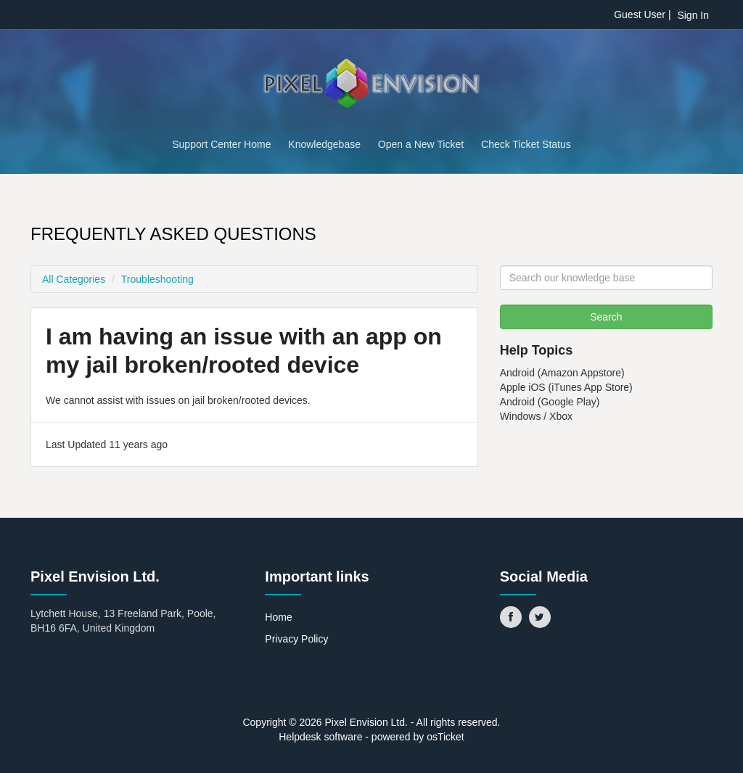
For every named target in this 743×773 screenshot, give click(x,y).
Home (278, 617)
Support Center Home (221, 144)
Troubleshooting (157, 279)
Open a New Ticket (421, 144)
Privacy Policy (296, 639)
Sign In (693, 15)
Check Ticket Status (526, 144)
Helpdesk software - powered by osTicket (371, 737)
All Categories (73, 279)
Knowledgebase (324, 144)
